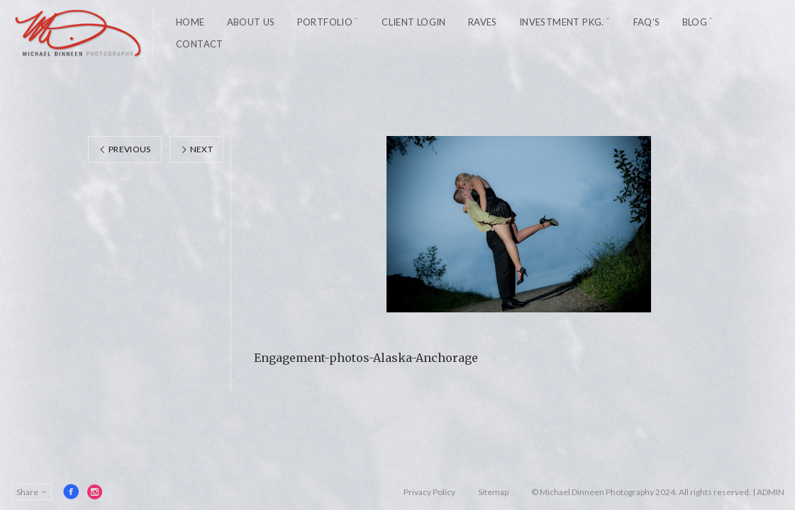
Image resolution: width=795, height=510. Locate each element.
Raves (482, 22)
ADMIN (770, 492)
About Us (251, 22)
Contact (199, 44)
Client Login (414, 22)
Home (190, 22)
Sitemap (493, 492)
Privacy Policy (429, 492)
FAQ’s (646, 22)
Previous (125, 149)
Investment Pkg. (561, 22)
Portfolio (325, 22)
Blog (695, 22)
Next (196, 149)
